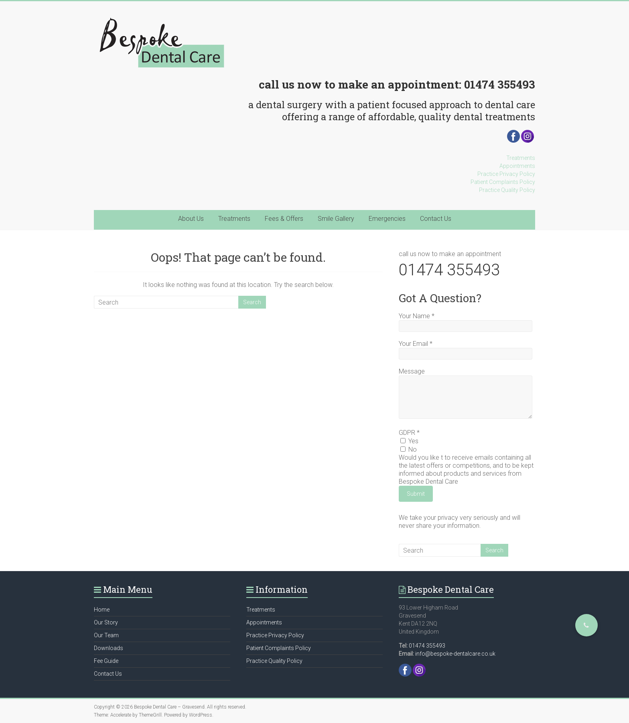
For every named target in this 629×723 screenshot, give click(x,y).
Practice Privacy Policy (506, 174)
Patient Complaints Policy (503, 182)
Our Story (106, 622)
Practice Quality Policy (507, 190)
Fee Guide (106, 661)
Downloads (108, 648)
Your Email (415, 343)
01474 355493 (499, 84)
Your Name (416, 316)
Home (102, 609)
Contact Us (435, 218)
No (408, 449)
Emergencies (387, 218)
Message (412, 371)
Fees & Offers (284, 218)
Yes (409, 441)
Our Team (106, 635)
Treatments (520, 158)
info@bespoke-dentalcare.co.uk (455, 653)
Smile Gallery (336, 218)
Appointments (517, 166)
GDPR (409, 432)
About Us (191, 218)
